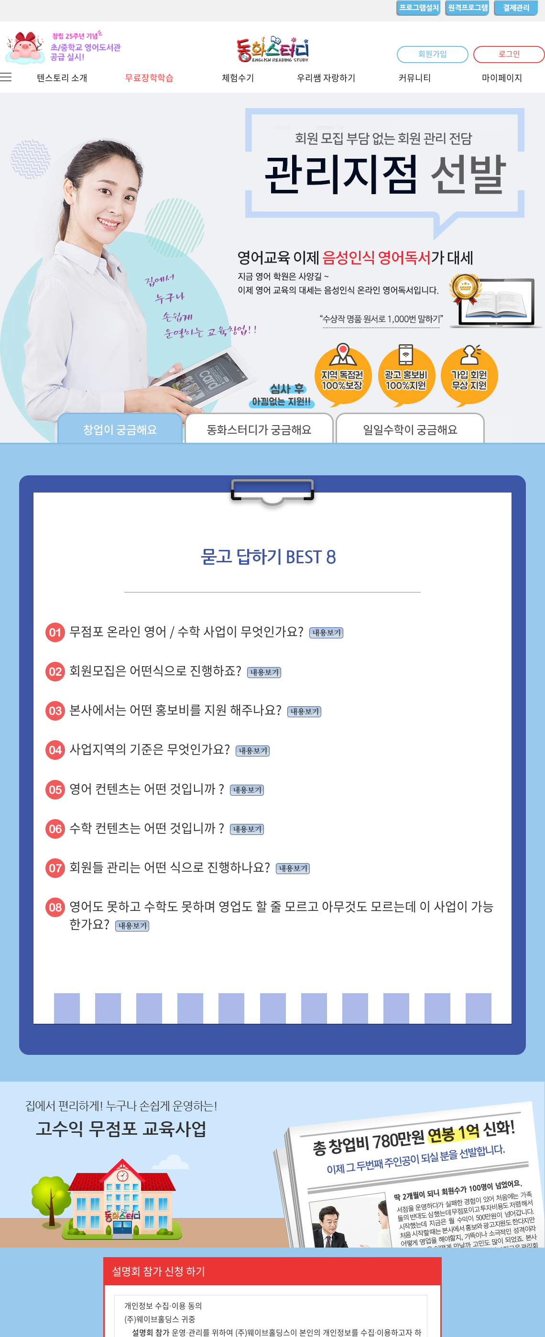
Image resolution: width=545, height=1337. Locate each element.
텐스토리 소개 (62, 77)
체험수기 (238, 77)
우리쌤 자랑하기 (326, 77)
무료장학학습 (149, 77)
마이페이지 (502, 77)
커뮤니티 (415, 77)
